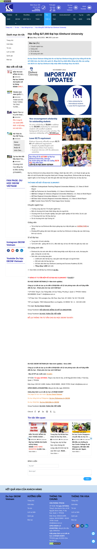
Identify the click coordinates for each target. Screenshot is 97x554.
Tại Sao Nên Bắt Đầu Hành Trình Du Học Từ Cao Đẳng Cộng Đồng (18, 158)
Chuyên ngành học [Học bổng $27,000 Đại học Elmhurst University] (37, 46)
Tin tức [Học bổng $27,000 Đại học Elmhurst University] (17, 27)
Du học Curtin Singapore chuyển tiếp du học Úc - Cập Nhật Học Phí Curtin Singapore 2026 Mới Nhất (81, 436)
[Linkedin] (43, 412)
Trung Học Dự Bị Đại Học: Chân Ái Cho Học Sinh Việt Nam (59, 436)
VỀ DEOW (17, 19)
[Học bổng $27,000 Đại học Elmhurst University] (5, 1)
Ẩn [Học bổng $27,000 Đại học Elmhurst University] (38, 43)
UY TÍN (74, 17)
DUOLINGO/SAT (65, 15)
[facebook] (8, 250)
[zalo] (21, 250)
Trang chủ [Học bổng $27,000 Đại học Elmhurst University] (9, 27)
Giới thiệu (10, 44)
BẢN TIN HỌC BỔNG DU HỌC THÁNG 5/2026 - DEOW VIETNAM (37, 436)
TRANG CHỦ (9, 17)
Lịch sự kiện (11, 52)
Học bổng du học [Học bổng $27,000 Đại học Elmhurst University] (27, 27)
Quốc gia (10, 56)
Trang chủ (10, 40)
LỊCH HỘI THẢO (39, 17)
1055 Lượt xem (52, 37)
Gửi (87, 479)
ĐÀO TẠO (54, 17)
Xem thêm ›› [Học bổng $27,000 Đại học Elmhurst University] (33, 451)
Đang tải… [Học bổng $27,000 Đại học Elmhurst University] (59, 338)
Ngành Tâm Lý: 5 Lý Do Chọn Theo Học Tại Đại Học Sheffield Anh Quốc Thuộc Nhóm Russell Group (18, 113)
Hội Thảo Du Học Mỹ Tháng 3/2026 (18, 135)
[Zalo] (56, 412)
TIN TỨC (48, 17)
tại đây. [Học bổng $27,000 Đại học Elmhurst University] (56, 270)
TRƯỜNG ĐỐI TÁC (27, 17)
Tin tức (9, 48)
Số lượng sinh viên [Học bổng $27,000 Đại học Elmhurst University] (37, 53)
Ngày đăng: (32, 37)
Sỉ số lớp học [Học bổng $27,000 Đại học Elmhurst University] (35, 51)
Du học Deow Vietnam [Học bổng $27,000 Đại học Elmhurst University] (69, 7)
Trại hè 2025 (81, 17)
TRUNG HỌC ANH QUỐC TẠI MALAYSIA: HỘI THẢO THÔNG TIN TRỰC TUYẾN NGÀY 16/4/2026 (18, 93)
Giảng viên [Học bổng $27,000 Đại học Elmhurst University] (34, 49)
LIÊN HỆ (88, 17)
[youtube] (12, 250)
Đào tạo (9, 59)
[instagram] (17, 250)
